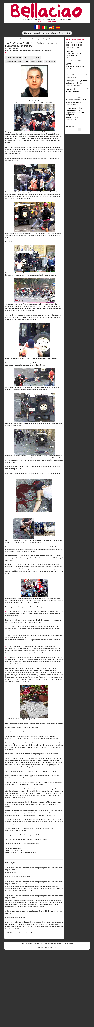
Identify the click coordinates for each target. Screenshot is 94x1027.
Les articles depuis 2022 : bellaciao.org (59, 943)
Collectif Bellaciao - (34, 50)
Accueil (7, 39)
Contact (40, 947)
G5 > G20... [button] (28, 58)
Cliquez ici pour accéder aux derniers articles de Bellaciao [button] (47, 33)
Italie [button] (37, 58)
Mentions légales (50, 947)
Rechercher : (70, 126)
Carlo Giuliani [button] (50, 61)
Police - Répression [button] (14, 58)
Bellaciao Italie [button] (36, 61)
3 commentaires (10, 53)
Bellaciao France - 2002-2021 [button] (17, 61)
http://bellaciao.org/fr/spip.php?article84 (18, 876)
